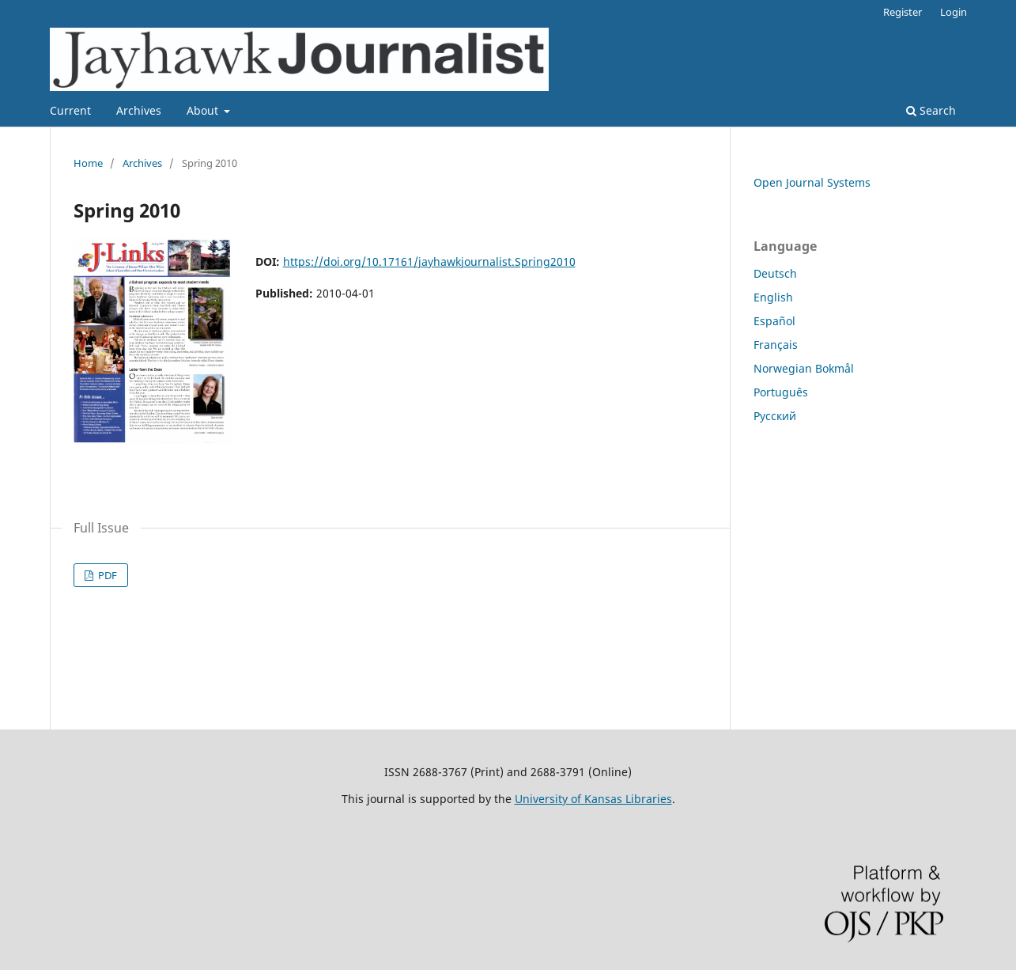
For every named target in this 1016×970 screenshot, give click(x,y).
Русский (775, 415)
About (204, 110)
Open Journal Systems (812, 182)
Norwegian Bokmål (804, 368)
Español (774, 320)
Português (781, 392)
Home (88, 163)
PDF (106, 575)
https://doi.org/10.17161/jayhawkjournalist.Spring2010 (429, 261)
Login (953, 12)
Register (902, 12)
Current (70, 110)
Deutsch (775, 273)
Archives (138, 110)
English (773, 297)
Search (931, 110)
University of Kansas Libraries (593, 798)
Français (776, 344)
